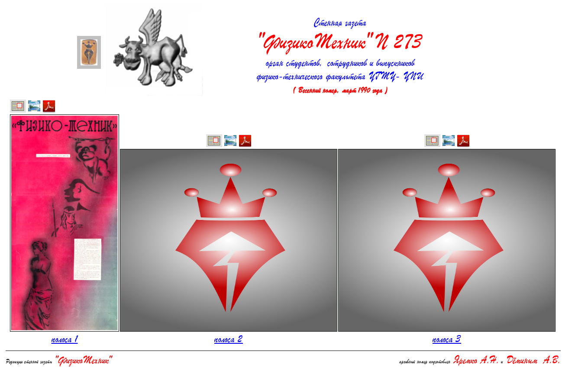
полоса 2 (228, 339)
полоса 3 (447, 339)
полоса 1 (65, 339)
